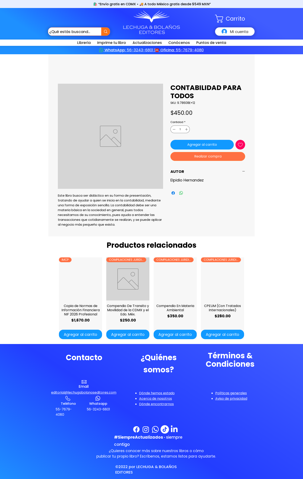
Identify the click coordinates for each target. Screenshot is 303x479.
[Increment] (186, 129)
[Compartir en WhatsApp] (181, 193)
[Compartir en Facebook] (173, 193)
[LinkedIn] (174, 429)
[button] (235, 19)
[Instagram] (146, 429)
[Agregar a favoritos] (240, 145)
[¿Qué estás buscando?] (70, 32)
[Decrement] (173, 129)
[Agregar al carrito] (80, 334)
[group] (151, 298)
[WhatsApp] (155, 429)
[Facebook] (136, 429)
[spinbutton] (180, 129)
